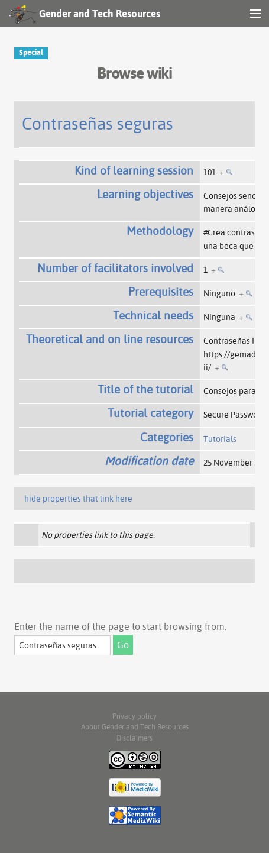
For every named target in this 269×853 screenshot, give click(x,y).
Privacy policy (134, 716)
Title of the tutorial (145, 389)
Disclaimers (134, 738)
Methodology (160, 231)
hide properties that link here (78, 498)
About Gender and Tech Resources (135, 726)
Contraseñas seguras (97, 123)
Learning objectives (145, 194)
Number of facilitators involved (115, 268)
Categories (166, 437)
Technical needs (153, 315)
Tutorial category (150, 413)
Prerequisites (160, 292)
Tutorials (219, 439)
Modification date (149, 461)
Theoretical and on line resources (109, 339)
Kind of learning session (133, 170)
